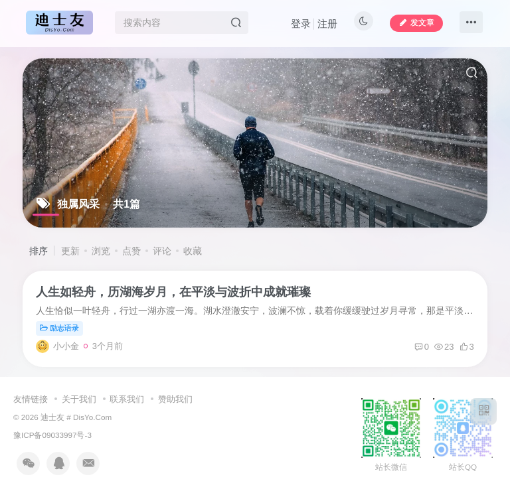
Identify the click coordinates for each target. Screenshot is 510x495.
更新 (70, 251)
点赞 (131, 251)
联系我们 (127, 399)
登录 (301, 23)
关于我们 (79, 399)
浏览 (101, 251)
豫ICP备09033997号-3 (52, 435)
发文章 (416, 22)
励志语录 (59, 328)
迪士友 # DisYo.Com (76, 417)
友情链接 (30, 399)
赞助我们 (175, 399)
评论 (162, 251)
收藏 (192, 251)
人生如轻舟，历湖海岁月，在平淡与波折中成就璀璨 (173, 292)
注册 (327, 23)
